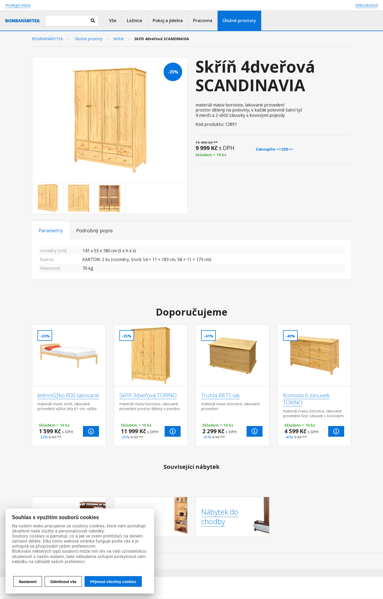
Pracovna (202, 20)
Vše (112, 20)
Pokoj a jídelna (168, 20)
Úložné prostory (239, 20)
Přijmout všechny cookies (113, 582)
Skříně (118, 39)
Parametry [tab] (51, 230)
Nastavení (27, 582)
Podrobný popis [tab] (94, 230)
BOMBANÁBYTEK (47, 39)
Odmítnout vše (63, 582)
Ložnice (134, 20)
